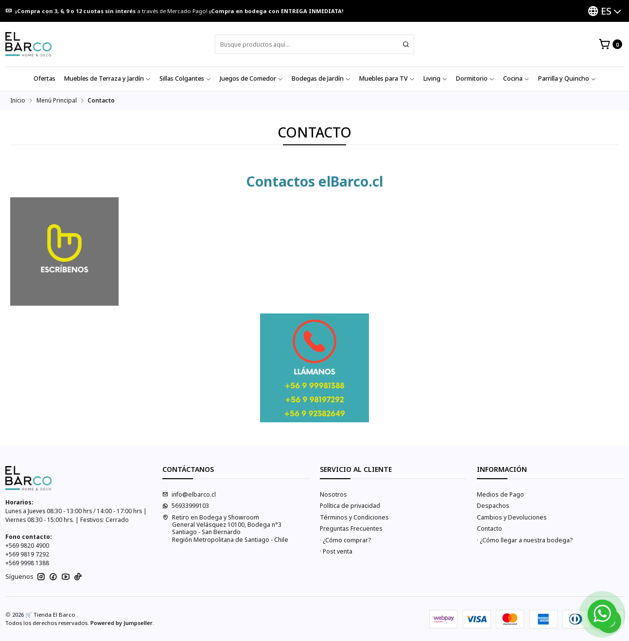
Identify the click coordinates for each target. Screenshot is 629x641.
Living (435, 78)
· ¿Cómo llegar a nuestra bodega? (525, 540)
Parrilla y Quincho (567, 78)
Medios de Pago (500, 494)
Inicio (17, 101)
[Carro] (610, 44)
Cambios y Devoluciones (512, 517)
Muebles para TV (387, 78)
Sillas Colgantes (185, 78)
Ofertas (44, 78)
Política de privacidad (350, 506)
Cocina (516, 78)
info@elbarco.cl (189, 494)
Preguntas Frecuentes (351, 528)
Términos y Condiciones (354, 517)
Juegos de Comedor (251, 78)
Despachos (493, 506)
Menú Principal (56, 101)
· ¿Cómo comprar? (345, 540)
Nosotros (333, 494)
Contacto (489, 528)
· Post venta (336, 551)
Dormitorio (475, 78)
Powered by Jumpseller (121, 622)
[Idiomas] (604, 10)
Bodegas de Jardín (321, 78)
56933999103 (185, 506)
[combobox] (314, 44)
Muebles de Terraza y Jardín (107, 78)
